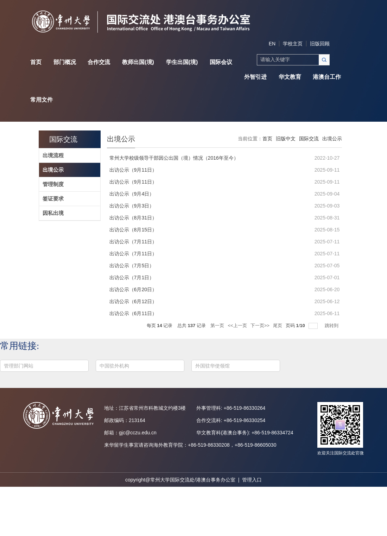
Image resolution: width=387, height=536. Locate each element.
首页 (36, 62)
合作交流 (99, 62)
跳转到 (332, 325)
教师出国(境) (138, 62)
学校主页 (293, 43)
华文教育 (290, 77)
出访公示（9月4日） (131, 194)
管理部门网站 (18, 366)
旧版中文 (286, 138)
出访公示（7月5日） (131, 265)
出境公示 (332, 138)
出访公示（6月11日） (133, 313)
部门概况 (64, 62)
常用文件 (41, 100)
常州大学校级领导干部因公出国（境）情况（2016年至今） (174, 158)
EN (272, 43)
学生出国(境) (182, 62)
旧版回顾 (320, 43)
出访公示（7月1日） (131, 277)
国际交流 (63, 139)
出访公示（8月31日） (133, 218)
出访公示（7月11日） (133, 241)
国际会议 (221, 62)
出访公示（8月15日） (133, 229)
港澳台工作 (327, 77)
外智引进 (255, 77)
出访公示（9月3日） (131, 206)
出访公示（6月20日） (133, 289)
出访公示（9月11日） (133, 170)
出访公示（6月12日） (133, 301)
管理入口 (252, 480)
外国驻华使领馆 (212, 366)
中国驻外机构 (114, 366)
